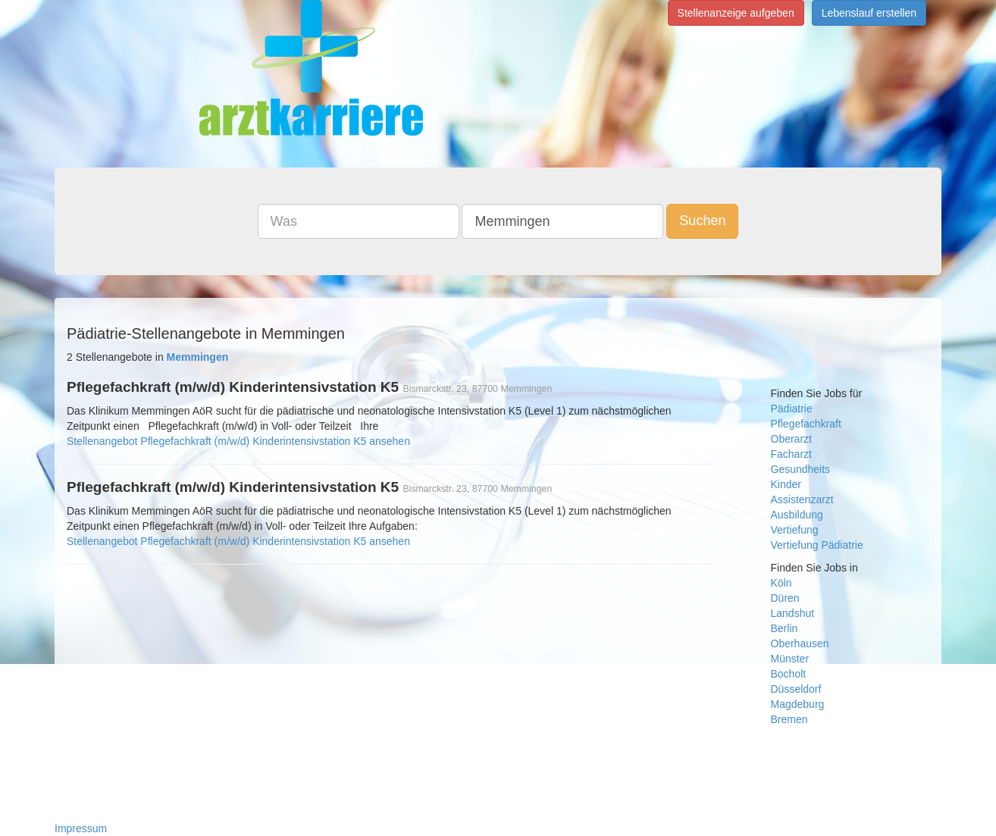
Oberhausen (800, 643)
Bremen (789, 719)
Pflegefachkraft (806, 424)
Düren (785, 598)
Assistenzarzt (802, 499)
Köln (781, 583)
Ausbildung (797, 515)
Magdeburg (798, 704)
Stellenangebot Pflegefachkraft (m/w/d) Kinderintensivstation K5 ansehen (238, 441)
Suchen (702, 220)
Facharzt (791, 454)
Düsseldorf (796, 689)
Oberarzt (791, 439)
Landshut (793, 613)
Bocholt (789, 674)
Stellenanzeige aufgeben (736, 13)
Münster (790, 659)
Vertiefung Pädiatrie (817, 545)
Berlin (784, 628)
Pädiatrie (792, 408)
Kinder (786, 484)
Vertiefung (795, 530)
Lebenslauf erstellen (869, 13)
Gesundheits (801, 469)
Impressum (81, 828)
